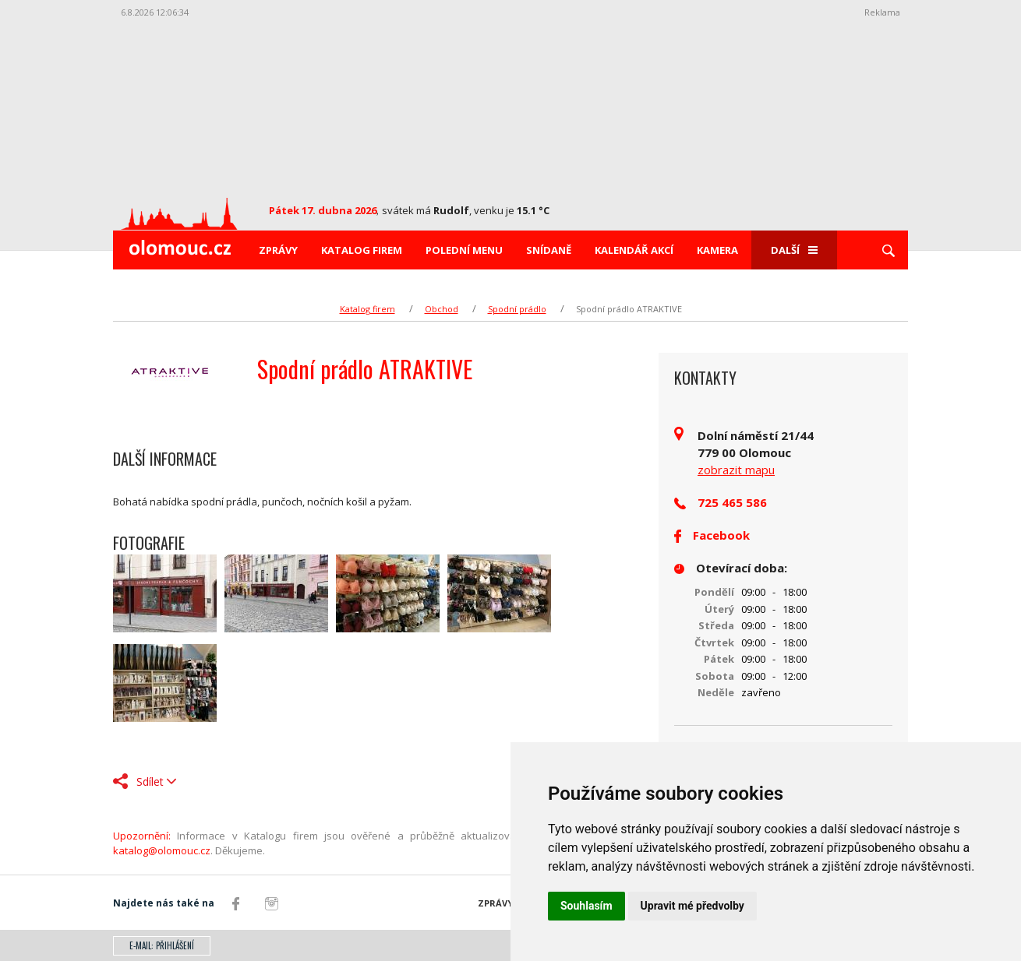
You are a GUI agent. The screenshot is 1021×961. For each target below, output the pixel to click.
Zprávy (278, 250)
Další (794, 250)
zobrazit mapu (736, 469)
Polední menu (464, 250)
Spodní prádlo (517, 309)
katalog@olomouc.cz (161, 850)
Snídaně (548, 250)
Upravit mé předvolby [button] (692, 905)
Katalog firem (361, 250)
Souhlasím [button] (586, 905)
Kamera (717, 250)
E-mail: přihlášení (161, 945)
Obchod (441, 309)
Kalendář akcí (634, 250)
